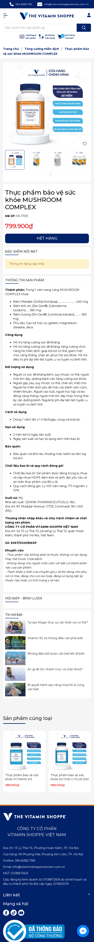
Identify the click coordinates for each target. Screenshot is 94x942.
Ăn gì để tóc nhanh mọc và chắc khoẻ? (55, 669)
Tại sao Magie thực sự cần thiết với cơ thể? (58, 622)
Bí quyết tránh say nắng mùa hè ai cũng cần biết (56, 687)
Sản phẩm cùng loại (27, 718)
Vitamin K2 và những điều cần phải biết (55, 638)
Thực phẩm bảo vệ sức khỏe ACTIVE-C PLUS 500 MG (70, 779)
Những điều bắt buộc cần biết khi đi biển (56, 653)
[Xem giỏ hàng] (66, 36)
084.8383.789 (23, 4)
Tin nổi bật (13, 615)
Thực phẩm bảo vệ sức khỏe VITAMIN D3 (22, 777)
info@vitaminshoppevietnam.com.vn (66, 4)
